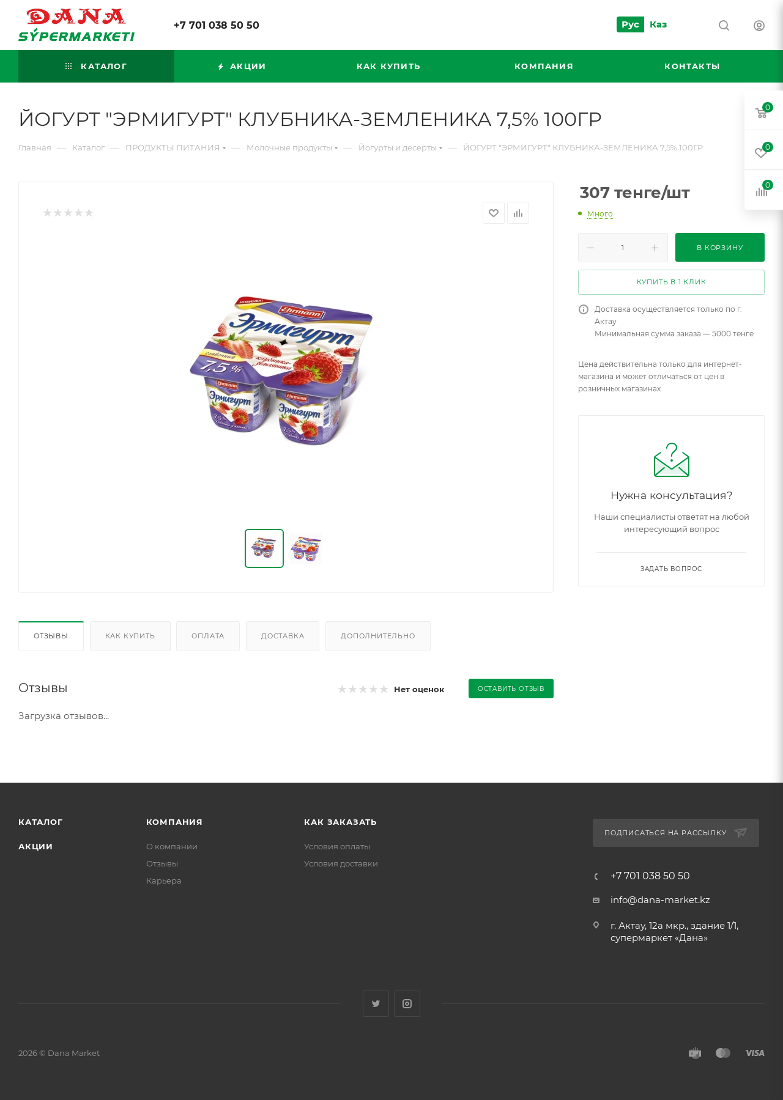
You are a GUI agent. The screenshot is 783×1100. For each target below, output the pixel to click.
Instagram (407, 1004)
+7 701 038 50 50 (216, 25)
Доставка (282, 636)
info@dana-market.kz (660, 900)
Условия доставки (341, 863)
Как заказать (340, 822)
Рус (630, 24)
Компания (174, 822)
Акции (35, 846)
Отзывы (51, 636)
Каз (658, 24)
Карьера (164, 880)
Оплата (208, 636)
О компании (172, 846)
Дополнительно (378, 636)
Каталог (40, 822)
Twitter (376, 1004)
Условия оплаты (337, 846)
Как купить (130, 636)
